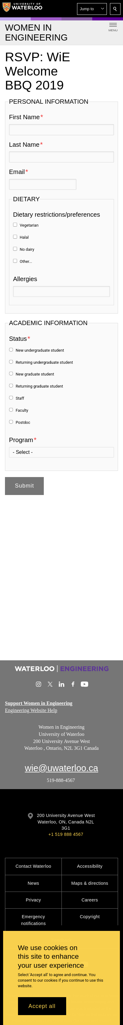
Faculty (22, 410)
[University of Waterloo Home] (22, 8)
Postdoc (23, 422)
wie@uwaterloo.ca (61, 768)
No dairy (27, 249)
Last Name (24, 144)
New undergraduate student (40, 350)
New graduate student (35, 374)
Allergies (25, 279)
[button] (92, 9)
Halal (24, 237)
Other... (26, 261)
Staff (20, 398)
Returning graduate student (39, 386)
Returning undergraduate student (44, 362)
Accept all (42, 1006)
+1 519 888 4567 (65, 834)
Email (17, 171)
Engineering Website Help (31, 710)
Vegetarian (29, 225)
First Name (24, 117)
